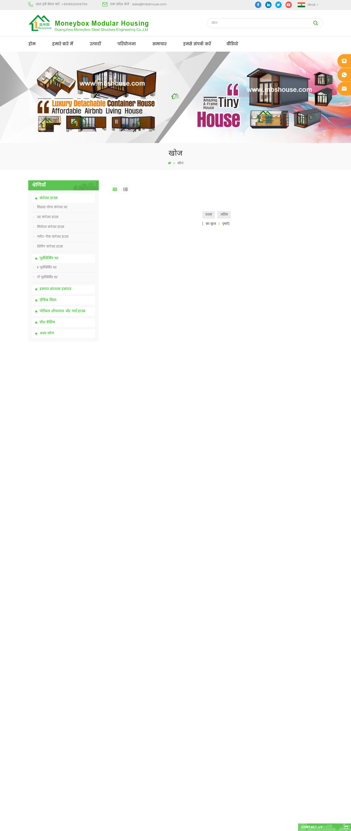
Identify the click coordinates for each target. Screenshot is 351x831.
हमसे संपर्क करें (197, 44)
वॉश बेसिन (47, 322)
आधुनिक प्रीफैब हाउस (187, 714)
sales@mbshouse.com (149, 4)
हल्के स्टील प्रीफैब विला (188, 760)
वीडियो (232, 44)
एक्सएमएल (36, 760)
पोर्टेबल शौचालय (184, 705)
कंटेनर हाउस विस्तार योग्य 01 (191, 778)
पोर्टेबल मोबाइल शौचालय (189, 742)
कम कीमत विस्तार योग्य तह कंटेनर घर (73, 426)
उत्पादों (95, 44)
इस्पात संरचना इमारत (55, 289)
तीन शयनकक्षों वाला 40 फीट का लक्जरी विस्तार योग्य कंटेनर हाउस (74, 566)
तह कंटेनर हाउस (46, 217)
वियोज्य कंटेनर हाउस (49, 227)
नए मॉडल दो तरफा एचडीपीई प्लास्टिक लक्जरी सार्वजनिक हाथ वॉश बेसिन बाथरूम (74, 538)
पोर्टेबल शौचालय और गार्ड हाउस (62, 311)
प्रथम (208, 214)
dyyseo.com (253, 822)
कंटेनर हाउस (49, 198)
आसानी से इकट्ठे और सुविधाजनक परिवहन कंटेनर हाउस (74, 482)
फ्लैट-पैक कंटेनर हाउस (51, 236)
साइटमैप (34, 751)
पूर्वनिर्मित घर (49, 258)
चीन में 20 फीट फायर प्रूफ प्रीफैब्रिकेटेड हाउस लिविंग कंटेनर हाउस (72, 454)
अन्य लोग (47, 333)
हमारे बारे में (62, 44)
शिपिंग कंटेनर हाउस (48, 246)
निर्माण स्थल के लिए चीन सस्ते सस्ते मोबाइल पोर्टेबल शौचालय (76, 398)
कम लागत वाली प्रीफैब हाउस (192, 733)
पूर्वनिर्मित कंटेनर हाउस (187, 723)
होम (32, 44)
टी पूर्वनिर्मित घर (45, 277)
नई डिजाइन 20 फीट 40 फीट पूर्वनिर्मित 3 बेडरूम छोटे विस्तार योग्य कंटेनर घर (76, 510)
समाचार (159, 44)
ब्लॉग (31, 742)
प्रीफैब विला (48, 300)
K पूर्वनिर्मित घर (45, 267)
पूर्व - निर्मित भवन (184, 696)
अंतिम (224, 214)
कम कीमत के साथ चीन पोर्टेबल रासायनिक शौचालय (74, 370)
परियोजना (126, 44)
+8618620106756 (74, 4)
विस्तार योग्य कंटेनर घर (50, 207)
